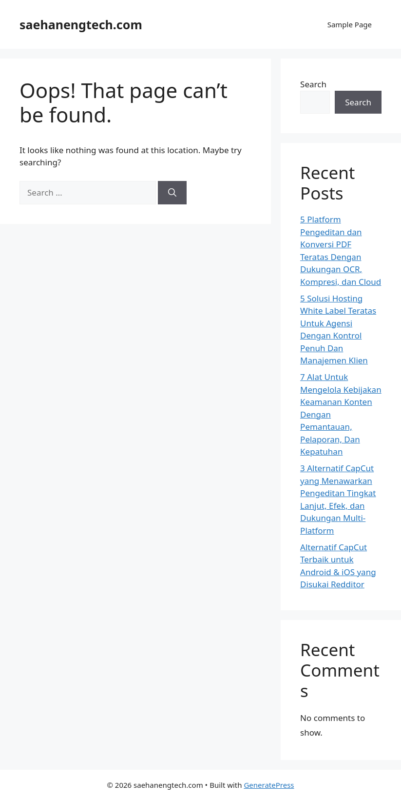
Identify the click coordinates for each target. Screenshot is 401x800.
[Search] (172, 192)
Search (313, 84)
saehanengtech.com (80, 24)
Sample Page (349, 24)
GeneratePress (269, 785)
